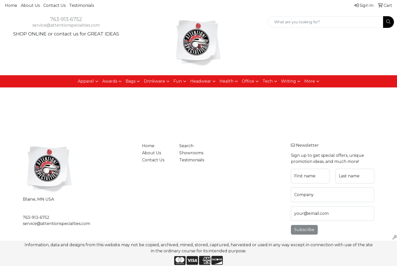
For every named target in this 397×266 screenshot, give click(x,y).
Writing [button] (288, 81)
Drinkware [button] (154, 81)
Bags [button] (130, 81)
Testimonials (81, 5)
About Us (30, 5)
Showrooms (191, 152)
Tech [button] (268, 81)
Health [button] (226, 81)
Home (11, 5)
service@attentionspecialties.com (66, 25)
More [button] (309, 81)
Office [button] (248, 81)
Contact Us (54, 5)
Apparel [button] (86, 81)
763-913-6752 (66, 19)
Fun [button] (177, 81)
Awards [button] (109, 81)
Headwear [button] (200, 81)
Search (186, 145)
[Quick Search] (325, 22)
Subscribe (304, 229)
